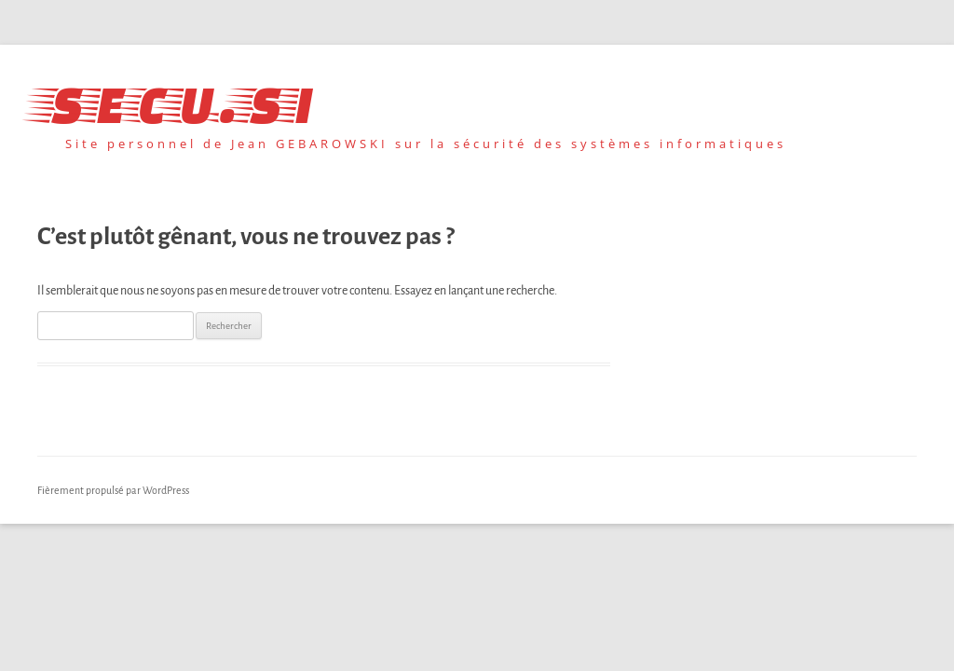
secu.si (175, 99)
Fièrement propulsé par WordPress (113, 490)
